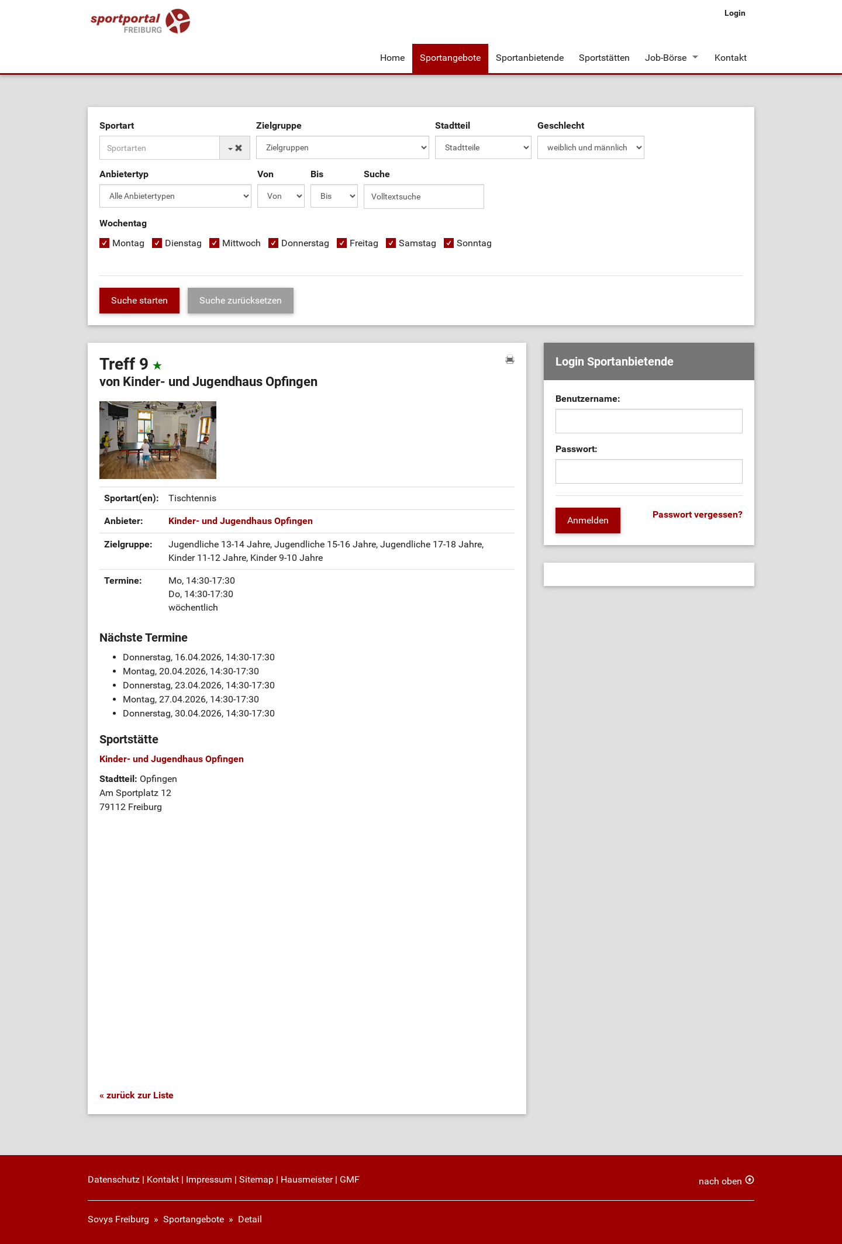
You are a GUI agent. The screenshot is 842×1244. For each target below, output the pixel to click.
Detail (250, 1219)
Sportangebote (450, 57)
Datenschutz (114, 1179)
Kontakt (731, 57)
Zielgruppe (279, 125)
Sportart (116, 125)
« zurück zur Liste (136, 1095)
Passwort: (576, 448)
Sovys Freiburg (118, 1219)
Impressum (209, 1179)
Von (265, 174)
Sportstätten (604, 57)
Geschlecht (560, 125)
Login (735, 13)
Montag (128, 243)
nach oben (720, 1181)
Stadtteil (452, 125)
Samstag (417, 243)
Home (392, 57)
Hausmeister (307, 1179)
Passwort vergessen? (698, 514)
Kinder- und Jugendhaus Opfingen (240, 520)
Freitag (364, 243)
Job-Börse (665, 57)
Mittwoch (241, 243)
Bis (316, 174)
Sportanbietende (530, 57)
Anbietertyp (124, 174)
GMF (350, 1179)
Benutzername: (587, 398)
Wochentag (123, 223)
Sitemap (256, 1179)
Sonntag (474, 243)
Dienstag (183, 243)
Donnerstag (305, 243)
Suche (377, 174)
